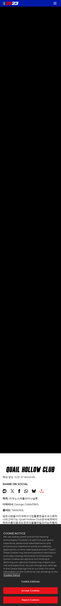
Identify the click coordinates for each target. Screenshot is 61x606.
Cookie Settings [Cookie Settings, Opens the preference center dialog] (30, 581)
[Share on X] (12, 491)
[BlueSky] (34, 491)
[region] (30, 565)
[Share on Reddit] (5, 491)
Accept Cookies (30, 590)
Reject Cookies (30, 600)
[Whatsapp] (26, 491)
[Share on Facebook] (19, 491)
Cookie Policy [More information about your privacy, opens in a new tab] (12, 575)
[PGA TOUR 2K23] (11, 3)
